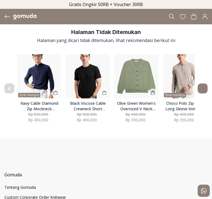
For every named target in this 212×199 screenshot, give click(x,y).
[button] (183, 17)
